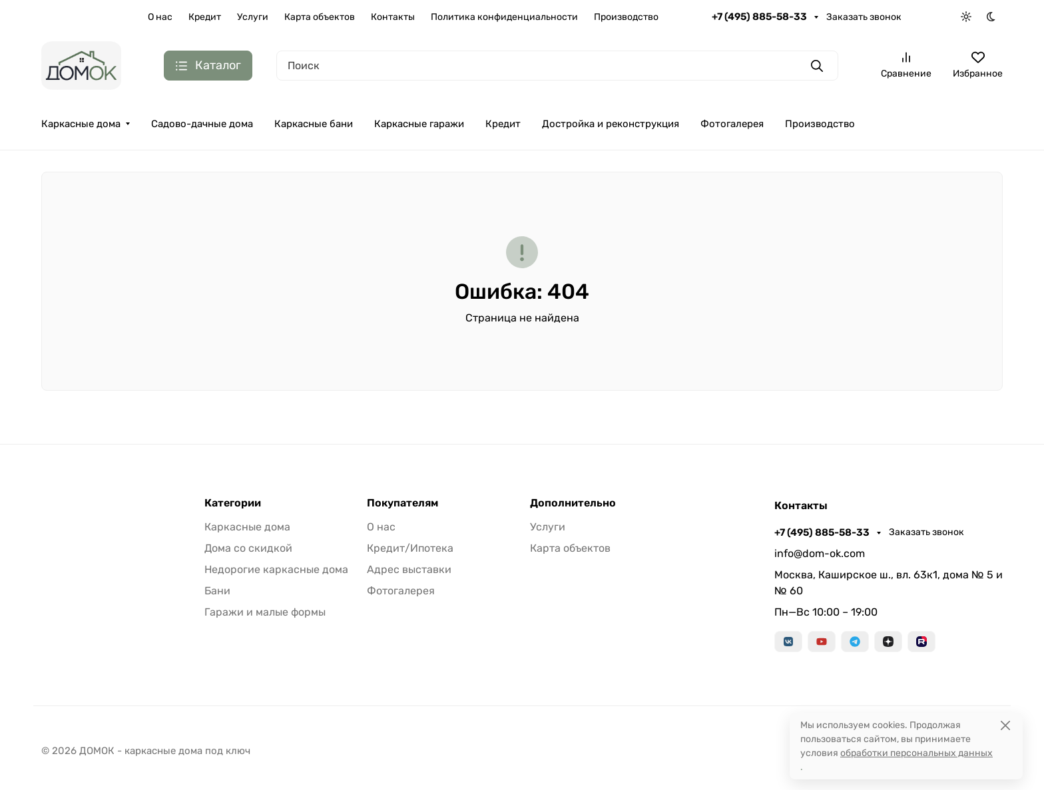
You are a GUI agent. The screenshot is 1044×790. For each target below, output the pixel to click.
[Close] (1005, 725)
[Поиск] (557, 66)
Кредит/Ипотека (410, 548)
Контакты (393, 17)
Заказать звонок (864, 17)
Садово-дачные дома (202, 124)
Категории (232, 503)
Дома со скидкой (248, 548)
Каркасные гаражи (419, 124)
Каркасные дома (81, 124)
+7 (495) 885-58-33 (760, 17)
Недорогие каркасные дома (276, 569)
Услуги (252, 17)
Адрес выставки (409, 569)
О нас (160, 17)
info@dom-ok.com (819, 553)
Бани (217, 590)
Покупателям (402, 503)
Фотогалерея (732, 124)
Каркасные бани (313, 124)
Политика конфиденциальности (504, 17)
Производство (626, 17)
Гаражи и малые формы (265, 612)
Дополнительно (573, 503)
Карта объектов (319, 17)
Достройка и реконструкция (610, 124)
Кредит (204, 17)
